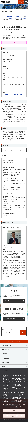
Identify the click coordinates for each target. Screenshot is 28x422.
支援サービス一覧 (21, 2)
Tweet (13, 32)
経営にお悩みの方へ (6, 345)
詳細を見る (6, 419)
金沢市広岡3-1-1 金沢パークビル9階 (13, 94)
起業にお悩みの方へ (6, 349)
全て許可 (13, 416)
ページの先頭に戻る (15, 342)
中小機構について (6, 358)
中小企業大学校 (10, 16)
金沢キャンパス (20, 16)
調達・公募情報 (5, 362)
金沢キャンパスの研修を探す (13, 17)
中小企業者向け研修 (21, 18)
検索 (23, 332)
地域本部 (4, 366)
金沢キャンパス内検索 (7, 329)
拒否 (14, 410)
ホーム (3, 16)
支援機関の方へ (5, 354)
